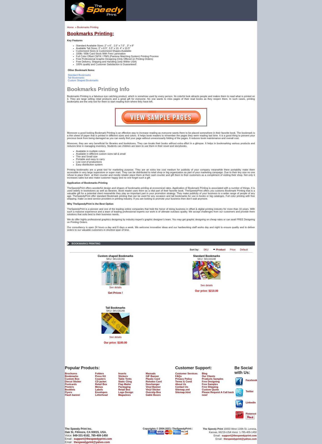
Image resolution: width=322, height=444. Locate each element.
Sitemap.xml (182, 389)
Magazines (124, 395)
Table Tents (125, 378)
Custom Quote (210, 389)
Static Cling (125, 381)
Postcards (71, 384)
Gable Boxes (153, 395)
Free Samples (210, 384)
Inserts (122, 373)
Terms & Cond (183, 381)
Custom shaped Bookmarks (115, 256)
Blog (204, 373)
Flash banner (72, 395)
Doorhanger (153, 384)
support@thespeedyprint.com (93, 438)
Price (232, 249)
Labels (99, 389)
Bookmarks (71, 376)
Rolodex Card (154, 381)
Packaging (124, 387)
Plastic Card (153, 378)
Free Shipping (210, 387)
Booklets (70, 389)
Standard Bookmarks (206, 256)
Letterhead (101, 395)
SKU (206, 249)
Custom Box (72, 378)
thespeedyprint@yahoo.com (92, 442)
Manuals (151, 373)
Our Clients (208, 376)
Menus (99, 387)
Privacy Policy (183, 378)
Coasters (100, 378)
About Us (180, 384)
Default (244, 249)
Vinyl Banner (153, 387)
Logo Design (125, 392)
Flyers (68, 392)
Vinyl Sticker (153, 389)
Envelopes (101, 392)
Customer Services (186, 373)
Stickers (123, 376)
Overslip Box (153, 392)
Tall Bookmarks (115, 307)
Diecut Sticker (73, 381)
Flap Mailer (124, 384)
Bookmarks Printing (87, 27)
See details (115, 287)
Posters (69, 387)
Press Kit (100, 376)
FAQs (178, 376)
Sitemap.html (183, 392)
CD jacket (100, 381)
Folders (99, 373)
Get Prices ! (115, 292)
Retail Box (101, 384)
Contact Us (181, 387)
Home (70, 27)
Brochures (71, 373)
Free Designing (211, 381)
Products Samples (212, 378)
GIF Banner (152, 376)
